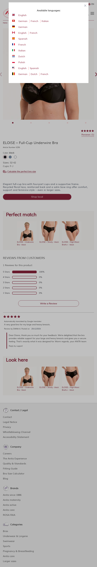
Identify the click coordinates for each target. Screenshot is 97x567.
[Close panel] (85, 5)
